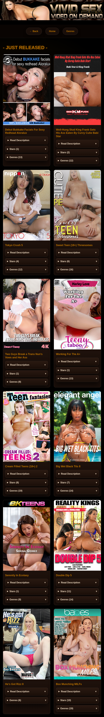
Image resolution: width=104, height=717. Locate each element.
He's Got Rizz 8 (14, 684)
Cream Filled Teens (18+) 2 (21, 466)
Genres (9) (15, 382)
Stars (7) (65, 482)
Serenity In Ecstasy (17, 575)
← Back (34, 31)
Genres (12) (66, 160)
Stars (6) (65, 261)
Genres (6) (15, 700)
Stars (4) (14, 261)
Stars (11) (65, 591)
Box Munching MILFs (69, 684)
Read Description (19, 140)
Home (52, 31)
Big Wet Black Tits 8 (68, 466)
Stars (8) (14, 482)
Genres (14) (66, 491)
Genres (70, 31)
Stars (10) (65, 700)
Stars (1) (14, 149)
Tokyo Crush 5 (14, 245)
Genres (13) (15, 157)
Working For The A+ (68, 354)
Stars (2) (65, 152)
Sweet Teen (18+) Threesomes (74, 245)
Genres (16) (66, 269)
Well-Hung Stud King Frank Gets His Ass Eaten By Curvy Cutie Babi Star (77, 133)
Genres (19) (15, 491)
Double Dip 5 (64, 575)
